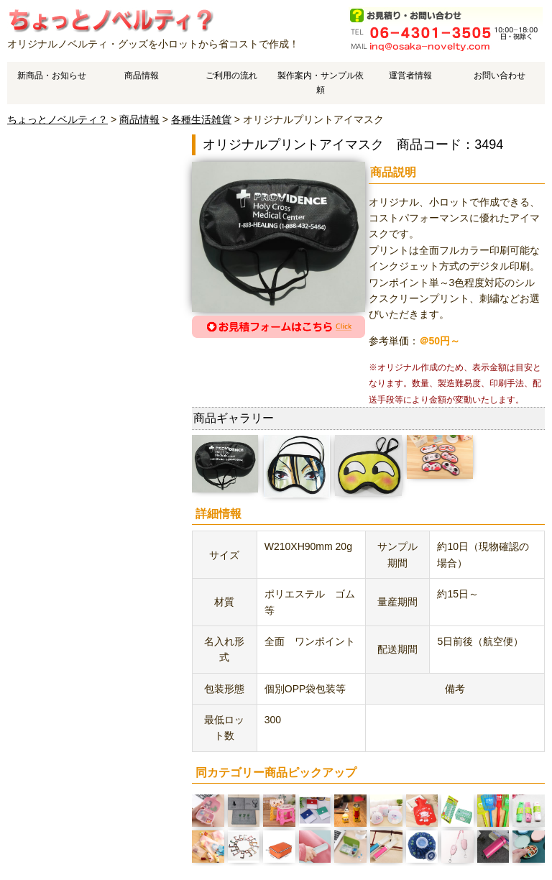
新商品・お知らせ (51, 75)
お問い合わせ (499, 75)
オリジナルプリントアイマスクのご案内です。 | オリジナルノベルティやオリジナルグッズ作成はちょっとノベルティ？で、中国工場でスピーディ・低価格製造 (110, 19)
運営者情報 (410, 75)
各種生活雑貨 (201, 119)
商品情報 (141, 75)
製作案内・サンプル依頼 (320, 82)
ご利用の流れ (231, 75)
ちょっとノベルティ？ (57, 119)
